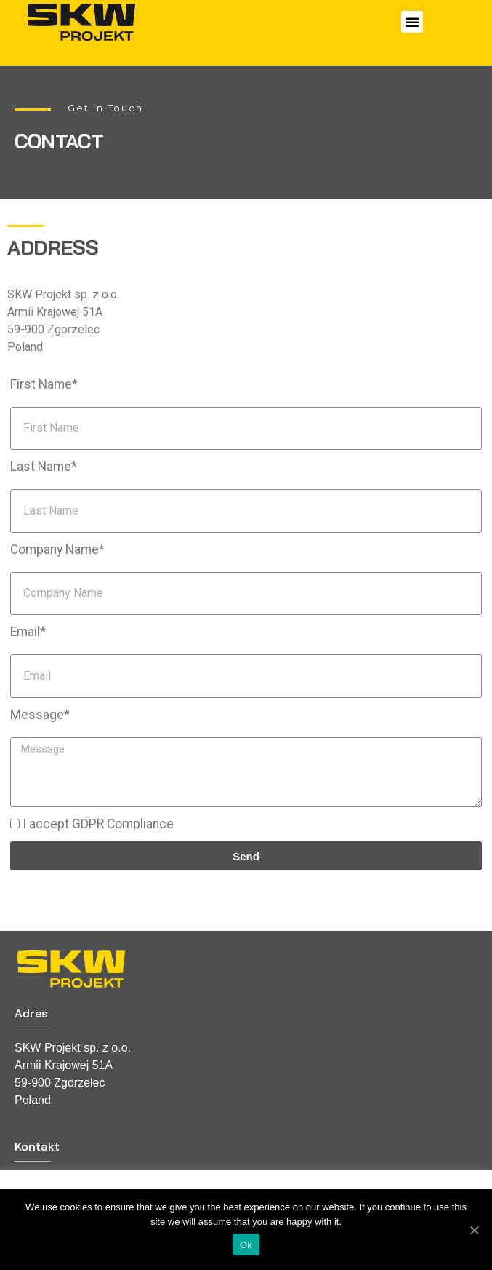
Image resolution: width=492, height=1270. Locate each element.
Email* (28, 631)
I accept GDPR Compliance (98, 824)
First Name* (44, 384)
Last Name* (43, 466)
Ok (246, 1244)
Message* (40, 714)
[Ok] (474, 1230)
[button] (412, 22)
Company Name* (57, 549)
